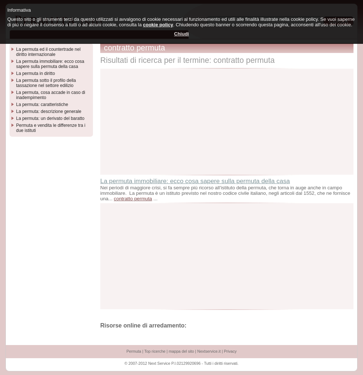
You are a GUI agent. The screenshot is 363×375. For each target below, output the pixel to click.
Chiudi (181, 34)
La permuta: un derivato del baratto (50, 118)
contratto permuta (133, 198)
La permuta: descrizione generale (48, 111)
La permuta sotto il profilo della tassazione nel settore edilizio (46, 83)
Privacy (230, 351)
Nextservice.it (209, 351)
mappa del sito (181, 351)
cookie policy (158, 24)
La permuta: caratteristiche (42, 104)
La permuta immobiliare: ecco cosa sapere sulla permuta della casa (195, 181)
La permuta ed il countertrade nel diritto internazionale (48, 52)
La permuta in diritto (35, 73)
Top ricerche (154, 351)
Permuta (133, 351)
